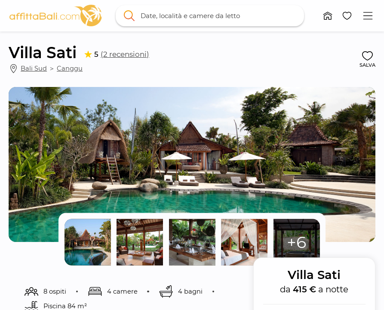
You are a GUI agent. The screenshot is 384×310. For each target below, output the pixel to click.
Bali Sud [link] (34, 68)
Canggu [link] (70, 68)
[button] (327, 15)
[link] (55, 15)
